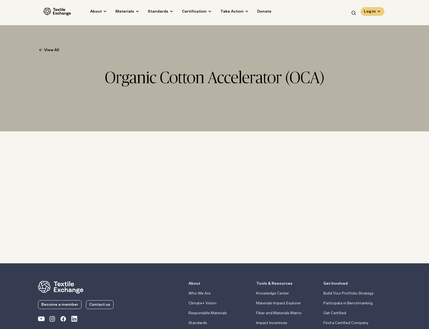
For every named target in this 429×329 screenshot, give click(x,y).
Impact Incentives (271, 323)
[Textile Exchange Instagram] (52, 320)
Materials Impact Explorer (278, 303)
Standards (152, 13)
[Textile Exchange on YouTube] (41, 320)
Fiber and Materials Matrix (279, 313)
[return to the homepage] (60, 286)
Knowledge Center (272, 293)
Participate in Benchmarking (348, 303)
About (90, 13)
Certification (188, 13)
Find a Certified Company (346, 323)
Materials (119, 13)
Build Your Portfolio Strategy (348, 293)
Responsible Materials (208, 313)
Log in (370, 13)
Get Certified (334, 313)
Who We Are (200, 293)
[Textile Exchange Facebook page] (63, 320)
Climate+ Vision (202, 303)
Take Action (226, 13)
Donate (259, 13)
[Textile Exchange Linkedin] (74, 320)
